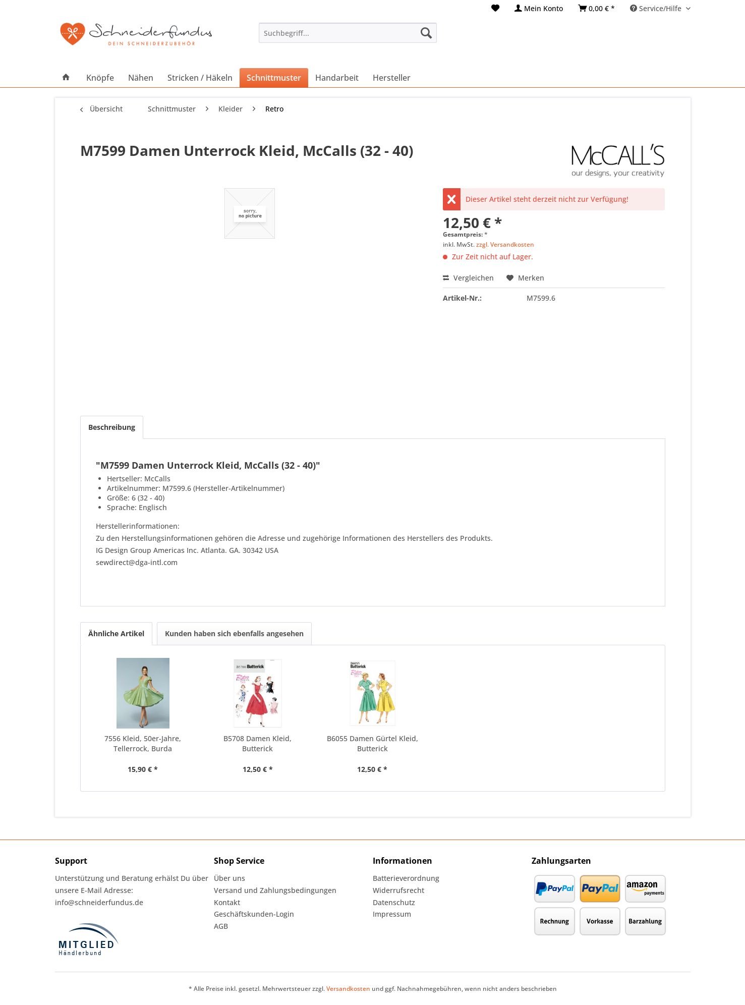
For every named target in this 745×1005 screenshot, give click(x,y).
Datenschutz (394, 902)
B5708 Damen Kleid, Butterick (257, 743)
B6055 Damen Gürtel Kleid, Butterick (372, 743)
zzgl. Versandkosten (505, 244)
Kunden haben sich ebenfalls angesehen (234, 633)
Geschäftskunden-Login (254, 914)
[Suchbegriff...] (348, 33)
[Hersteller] (392, 77)
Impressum (392, 914)
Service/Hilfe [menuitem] (656, 8)
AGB (221, 926)
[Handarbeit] (337, 77)
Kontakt (227, 902)
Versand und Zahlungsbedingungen (275, 890)
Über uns (229, 878)
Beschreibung (111, 427)
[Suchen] (426, 33)
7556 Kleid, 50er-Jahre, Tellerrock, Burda (142, 743)
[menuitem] (495, 8)
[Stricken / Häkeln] (200, 77)
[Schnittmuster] (274, 77)
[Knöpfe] (100, 77)
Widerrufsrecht (398, 890)
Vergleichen (468, 278)
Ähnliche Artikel (116, 633)
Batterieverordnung (406, 878)
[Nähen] (140, 77)
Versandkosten (348, 988)
